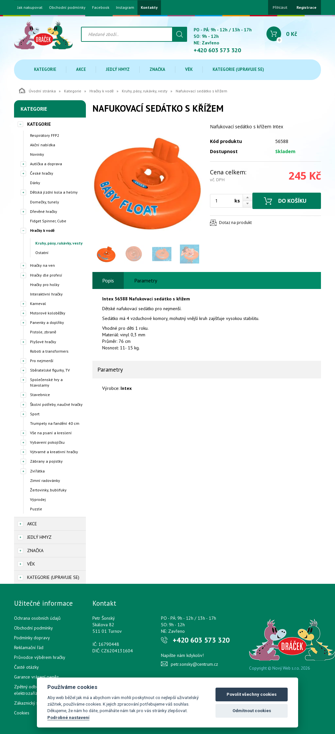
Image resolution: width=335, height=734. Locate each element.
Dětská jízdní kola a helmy (54, 192)
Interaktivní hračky (46, 294)
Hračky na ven (42, 265)
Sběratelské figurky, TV (50, 370)
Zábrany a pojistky (46, 461)
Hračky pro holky (44, 284)
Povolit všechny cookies (252, 694)
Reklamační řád (28, 647)
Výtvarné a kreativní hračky (54, 451)
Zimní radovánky (45, 480)
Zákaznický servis (31, 703)
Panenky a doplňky (47, 322)
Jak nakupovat (29, 7)
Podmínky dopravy (32, 638)
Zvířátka (37, 471)
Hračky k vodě (101, 90)
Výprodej (38, 499)
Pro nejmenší (42, 360)
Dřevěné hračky (43, 211)
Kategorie (45, 69)
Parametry (145, 280)
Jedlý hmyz (118, 69)
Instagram (125, 7)
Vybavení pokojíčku (47, 442)
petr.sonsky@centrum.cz (194, 664)
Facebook (100, 7)
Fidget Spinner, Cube (48, 220)
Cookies (21, 713)
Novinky (37, 154)
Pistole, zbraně (43, 331)
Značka (157, 69)
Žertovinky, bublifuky (48, 489)
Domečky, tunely (44, 201)
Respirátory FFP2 (44, 135)
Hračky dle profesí (46, 275)
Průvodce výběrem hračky (39, 657)
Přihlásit (280, 7)
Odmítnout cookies (251, 710)
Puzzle (36, 508)
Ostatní (42, 252)
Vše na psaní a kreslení (51, 432)
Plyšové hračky (43, 341)
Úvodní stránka (37, 90)
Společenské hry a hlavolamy (46, 382)
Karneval (38, 303)
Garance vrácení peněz (36, 677)
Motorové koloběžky (47, 313)
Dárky (35, 182)
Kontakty (149, 7)
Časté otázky (26, 667)
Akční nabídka (42, 144)
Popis (108, 280)
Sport (35, 413)
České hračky (41, 173)
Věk (189, 69)
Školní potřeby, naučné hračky (56, 404)
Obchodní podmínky (67, 7)
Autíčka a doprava (46, 163)
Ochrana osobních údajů (37, 618)
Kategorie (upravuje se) (238, 69)
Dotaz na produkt (235, 222)
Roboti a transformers (49, 351)
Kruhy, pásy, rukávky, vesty (145, 90)
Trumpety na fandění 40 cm (54, 423)
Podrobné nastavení (68, 717)
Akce (81, 69)
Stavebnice (40, 394)
